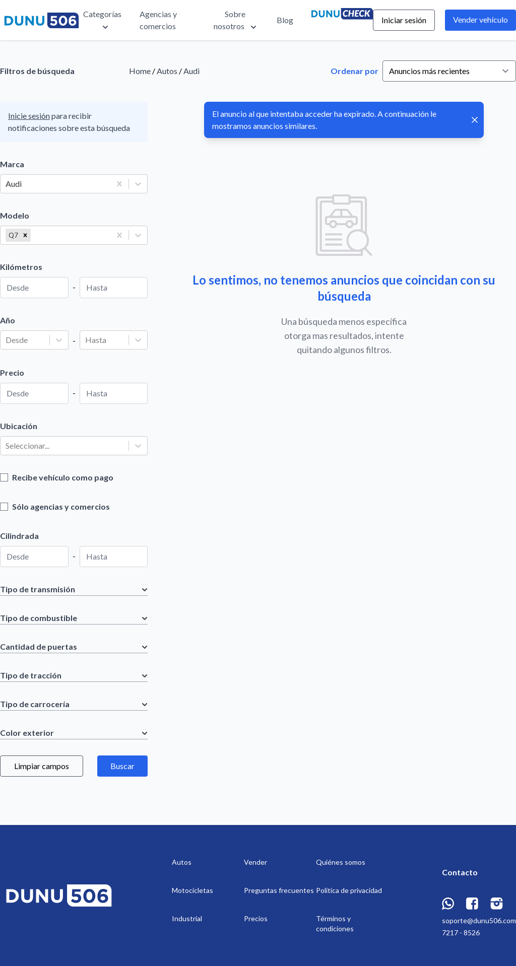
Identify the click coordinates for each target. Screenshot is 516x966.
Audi (191, 71)
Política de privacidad (349, 890)
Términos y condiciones (335, 923)
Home (140, 71)
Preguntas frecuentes (279, 890)
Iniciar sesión (403, 20)
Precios (256, 918)
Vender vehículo (480, 19)
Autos (167, 71)
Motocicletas (192, 890)
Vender (255, 862)
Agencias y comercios (158, 20)
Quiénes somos (340, 862)
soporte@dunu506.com (479, 920)
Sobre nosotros (236, 20)
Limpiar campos (41, 766)
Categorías (102, 20)
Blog (285, 20)
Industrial (187, 918)
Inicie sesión (29, 115)
